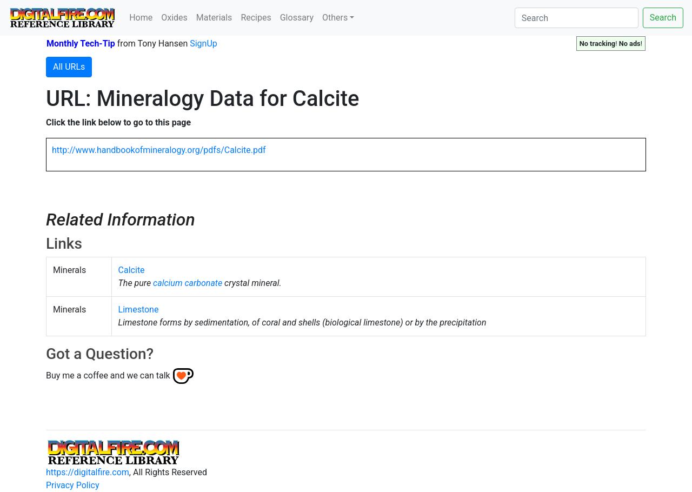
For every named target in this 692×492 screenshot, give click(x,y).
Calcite (131, 270)
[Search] (576, 18)
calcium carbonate (187, 283)
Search (663, 17)
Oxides (174, 17)
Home (140, 17)
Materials (214, 17)
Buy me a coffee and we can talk (108, 375)
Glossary (297, 17)
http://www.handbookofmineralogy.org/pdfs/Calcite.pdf (159, 150)
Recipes (256, 17)
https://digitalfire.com (87, 472)
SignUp (203, 43)
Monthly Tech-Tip (80, 43)
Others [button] (335, 17)
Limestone (138, 309)
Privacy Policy (72, 485)
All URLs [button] (69, 67)
